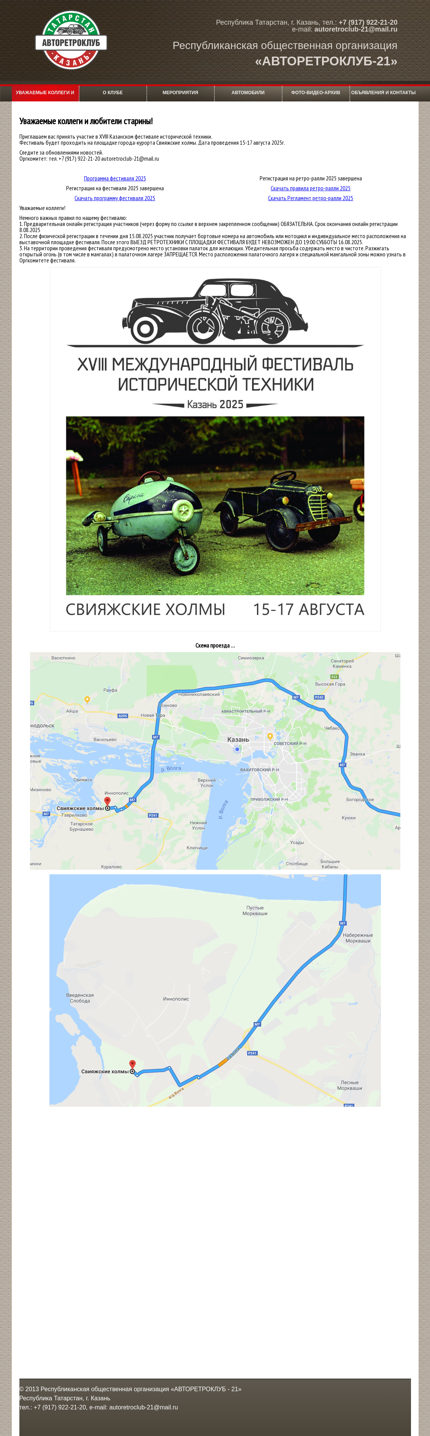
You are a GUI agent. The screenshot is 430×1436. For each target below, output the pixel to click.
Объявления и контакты (383, 92)
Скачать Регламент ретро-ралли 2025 (310, 198)
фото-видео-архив (315, 92)
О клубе (113, 92)
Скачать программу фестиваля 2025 (115, 198)
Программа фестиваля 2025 (115, 178)
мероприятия (180, 92)
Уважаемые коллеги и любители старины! (45, 95)
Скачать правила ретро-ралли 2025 (311, 188)
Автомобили (248, 92)
